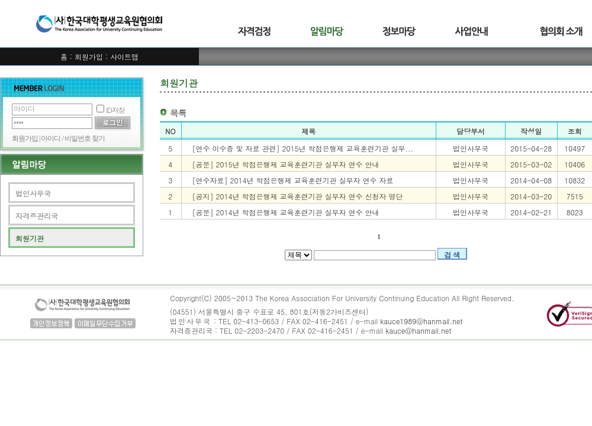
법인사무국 (33, 193)
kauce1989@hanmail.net (421, 321)
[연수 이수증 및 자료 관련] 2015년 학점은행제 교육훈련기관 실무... (303, 148)
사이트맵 (124, 56)
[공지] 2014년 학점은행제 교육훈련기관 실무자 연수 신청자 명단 (297, 196)
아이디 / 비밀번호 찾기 (72, 138)
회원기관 (29, 238)
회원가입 (89, 56)
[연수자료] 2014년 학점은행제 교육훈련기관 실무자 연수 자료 (293, 180)
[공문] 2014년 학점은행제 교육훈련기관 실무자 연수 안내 (285, 212)
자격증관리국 (36, 216)
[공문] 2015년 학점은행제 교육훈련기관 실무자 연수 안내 (285, 164)
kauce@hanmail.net (418, 330)
